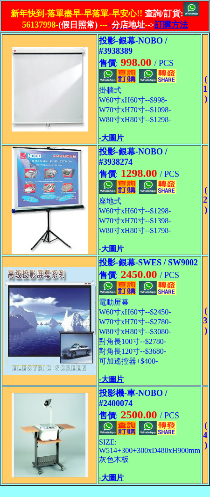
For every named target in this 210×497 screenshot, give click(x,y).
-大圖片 (111, 138)
